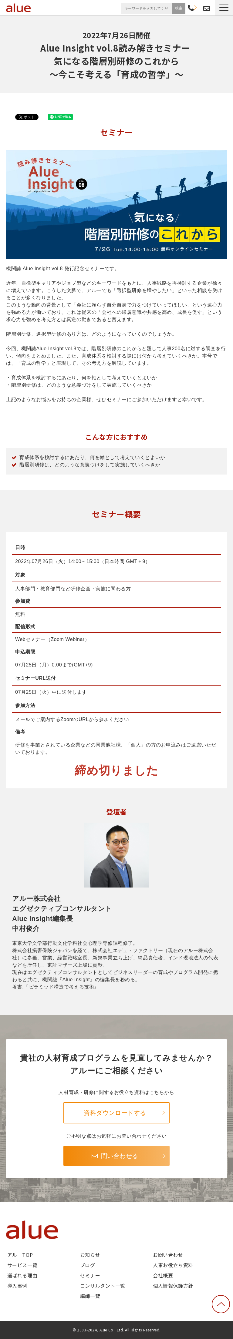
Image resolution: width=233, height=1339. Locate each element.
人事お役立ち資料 (173, 1265)
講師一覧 (90, 1296)
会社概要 (163, 1275)
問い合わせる (119, 1156)
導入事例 (17, 1285)
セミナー (90, 1275)
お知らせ (90, 1254)
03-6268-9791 (190, 8)
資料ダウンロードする (115, 1112)
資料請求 (198, 7)
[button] (224, 7)
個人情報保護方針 (173, 1285)
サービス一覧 (22, 1265)
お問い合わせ (206, 9)
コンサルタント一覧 (102, 1285)
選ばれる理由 (22, 1275)
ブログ (87, 1265)
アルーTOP (20, 1254)
